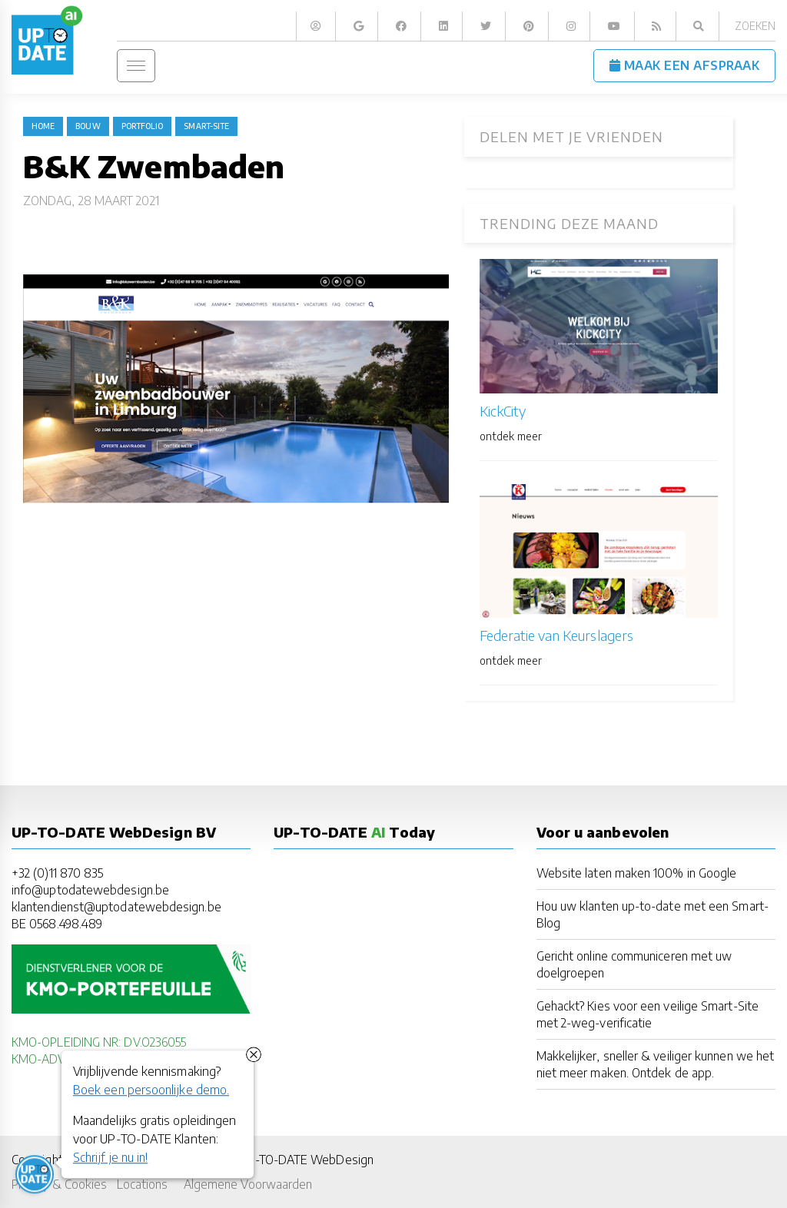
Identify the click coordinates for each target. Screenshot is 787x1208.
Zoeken (755, 25)
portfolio (142, 126)
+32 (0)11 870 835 (57, 872)
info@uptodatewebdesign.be (90, 889)
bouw (87, 126)
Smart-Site (206, 126)
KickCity (503, 411)
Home (43, 126)
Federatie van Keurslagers (556, 635)
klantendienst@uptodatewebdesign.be (116, 906)
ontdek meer (511, 436)
